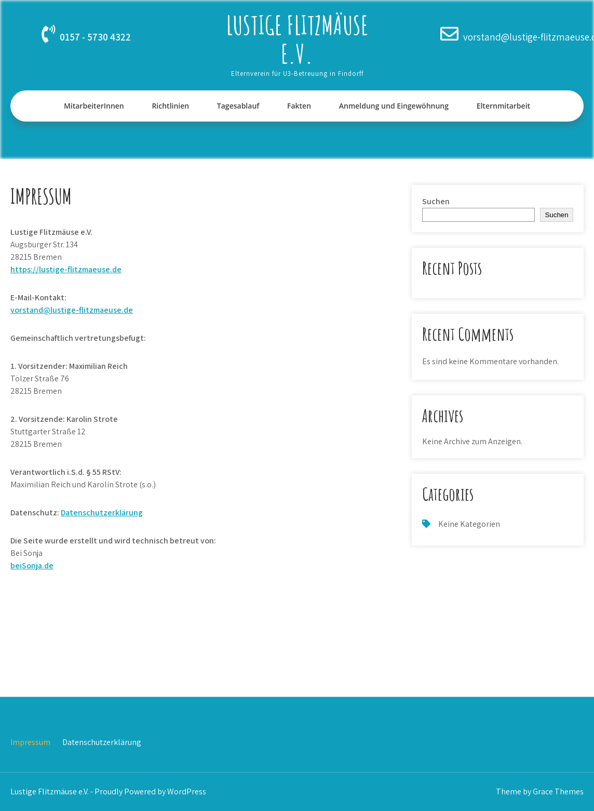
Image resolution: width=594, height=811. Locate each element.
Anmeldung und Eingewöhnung (394, 106)
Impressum (30, 742)
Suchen (436, 201)
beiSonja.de (31, 565)
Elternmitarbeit (503, 106)
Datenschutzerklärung (102, 512)
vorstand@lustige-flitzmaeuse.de (71, 309)
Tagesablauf (238, 106)
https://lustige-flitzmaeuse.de (66, 269)
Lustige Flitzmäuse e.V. (297, 39)
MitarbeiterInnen (94, 106)
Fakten (299, 106)
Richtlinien (170, 106)
